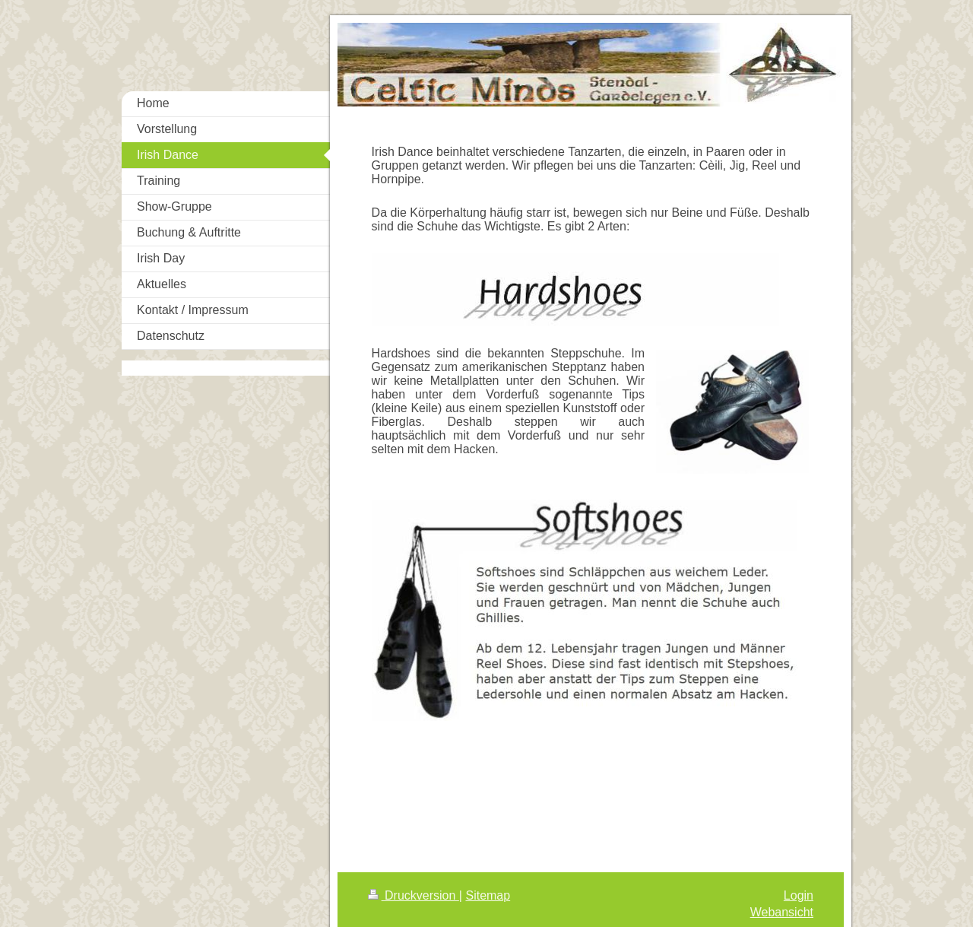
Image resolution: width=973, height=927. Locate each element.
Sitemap (487, 895)
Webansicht (781, 912)
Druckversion (413, 895)
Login (798, 895)
